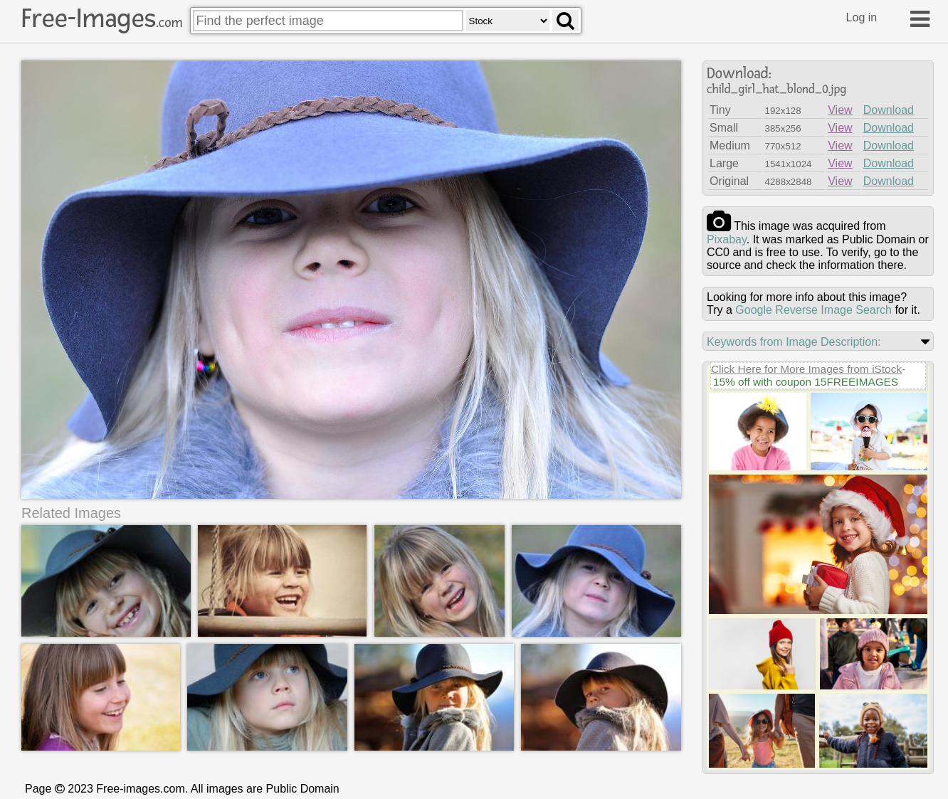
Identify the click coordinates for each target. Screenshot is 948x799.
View (840, 110)
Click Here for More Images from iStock (806, 369)
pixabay (727, 239)
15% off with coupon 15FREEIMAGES (805, 382)
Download (888, 110)
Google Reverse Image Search (813, 310)
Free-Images (101, 18)
